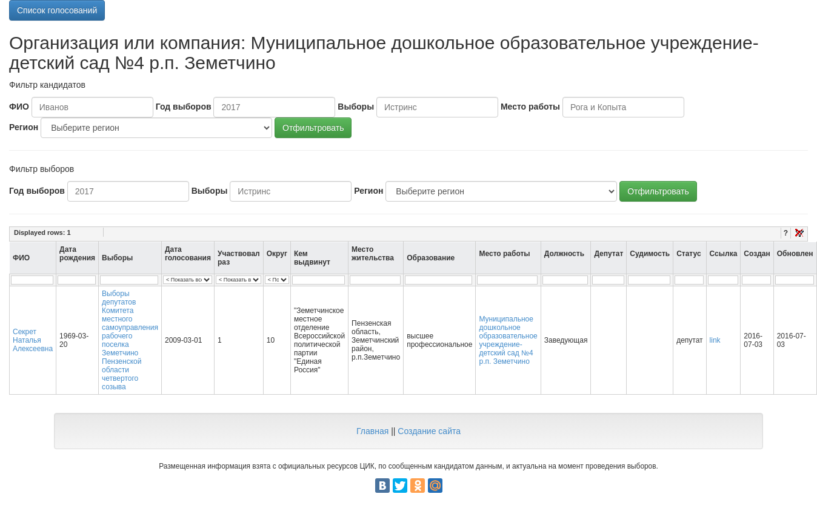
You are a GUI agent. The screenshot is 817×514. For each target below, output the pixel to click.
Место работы (530, 106)
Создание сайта (429, 431)
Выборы (356, 106)
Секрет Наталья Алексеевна (33, 340)
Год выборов (184, 106)
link (715, 340)
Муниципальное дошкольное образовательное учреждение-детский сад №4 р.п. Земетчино (508, 340)
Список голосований (57, 10)
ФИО (19, 106)
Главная (372, 431)
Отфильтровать (313, 128)
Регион (23, 127)
